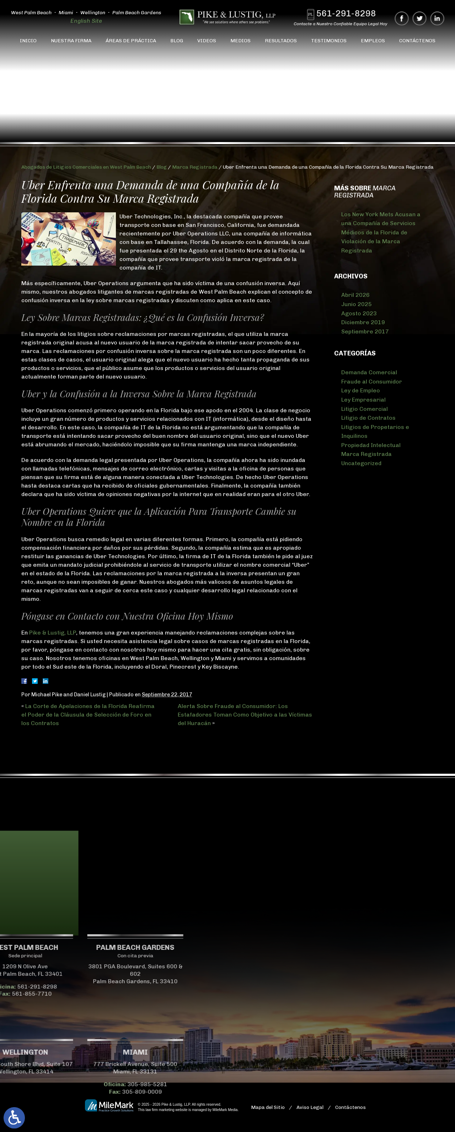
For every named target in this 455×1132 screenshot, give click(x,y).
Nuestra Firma (71, 41)
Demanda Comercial (369, 372)
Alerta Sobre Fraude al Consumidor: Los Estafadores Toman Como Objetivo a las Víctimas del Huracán (245, 714)
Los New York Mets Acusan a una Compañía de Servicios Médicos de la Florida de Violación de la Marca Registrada (381, 232)
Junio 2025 (356, 304)
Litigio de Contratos (368, 417)
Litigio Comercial (364, 409)
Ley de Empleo (360, 390)
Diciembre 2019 (363, 322)
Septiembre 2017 (365, 331)
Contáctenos (417, 41)
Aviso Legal (309, 1107)
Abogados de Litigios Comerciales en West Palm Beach (86, 167)
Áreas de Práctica (131, 41)
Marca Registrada (195, 167)
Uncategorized (361, 463)
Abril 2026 (355, 295)
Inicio (28, 41)
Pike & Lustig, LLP (52, 632)
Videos (206, 41)
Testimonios (329, 41)
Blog (176, 41)
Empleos (373, 41)
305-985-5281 (68, 1084)
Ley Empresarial (363, 399)
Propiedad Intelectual (371, 445)
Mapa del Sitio (268, 1107)
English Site (86, 20)
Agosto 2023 (359, 313)
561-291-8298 (350, 13)
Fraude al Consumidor (371, 381)
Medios (240, 41)
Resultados (281, 41)
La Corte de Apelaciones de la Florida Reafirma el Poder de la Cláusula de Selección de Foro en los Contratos (88, 714)
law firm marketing (159, 1110)
